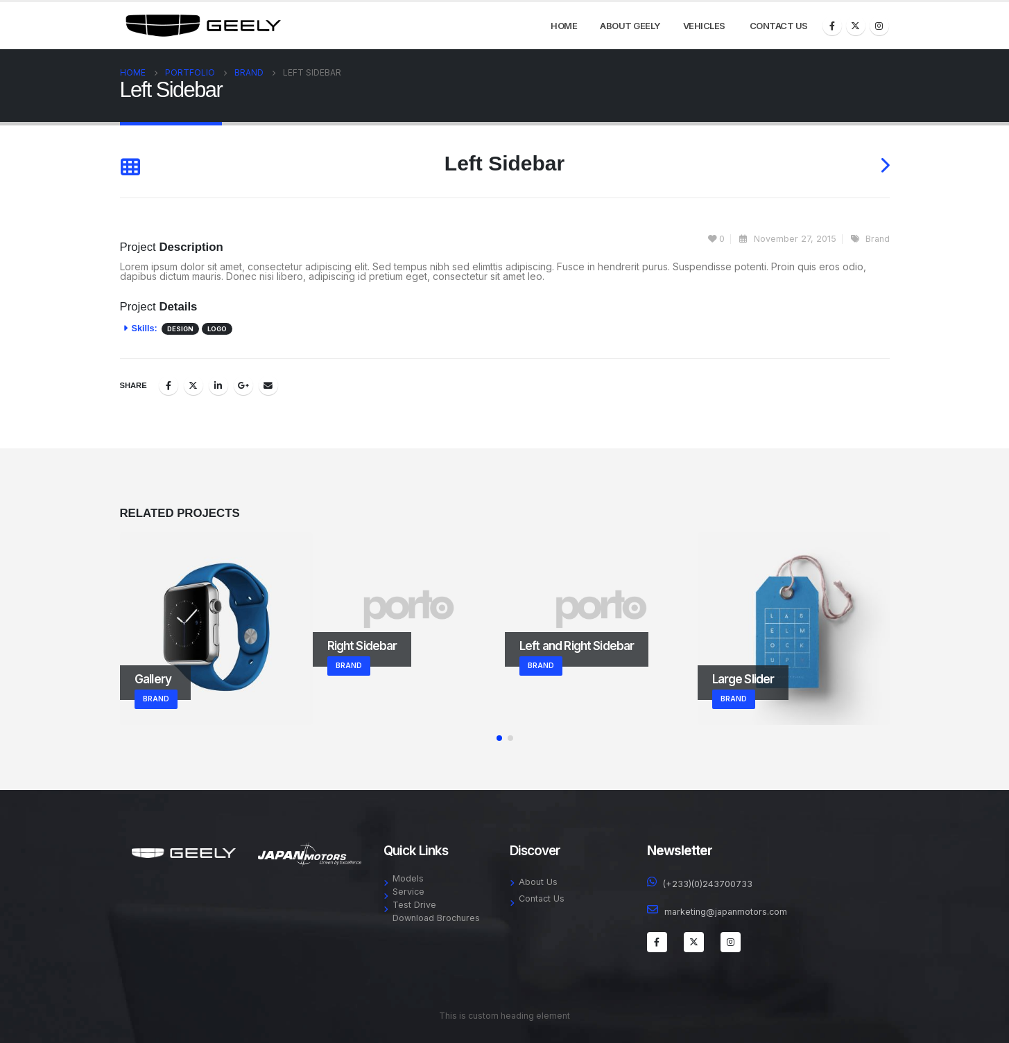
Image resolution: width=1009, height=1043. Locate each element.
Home (564, 25)
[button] (499, 738)
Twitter (193, 385)
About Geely (630, 25)
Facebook (168, 385)
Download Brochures (436, 918)
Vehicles (704, 25)
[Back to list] (130, 167)
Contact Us (779, 25)
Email (268, 385)
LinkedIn (218, 385)
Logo (217, 329)
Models (408, 878)
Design (180, 329)
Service (408, 891)
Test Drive (414, 905)
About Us (538, 882)
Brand (877, 239)
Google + (243, 385)
